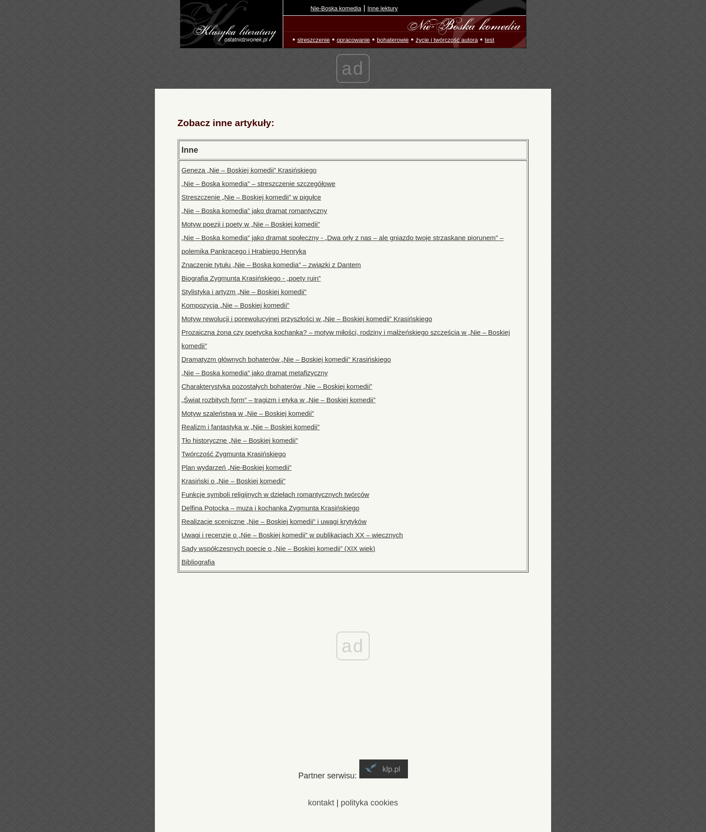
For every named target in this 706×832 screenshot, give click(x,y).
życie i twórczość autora (447, 39)
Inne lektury (382, 8)
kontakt (321, 802)
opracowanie (353, 39)
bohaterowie (393, 39)
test (489, 39)
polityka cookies (369, 802)
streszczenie (313, 39)
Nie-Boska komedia (336, 8)
